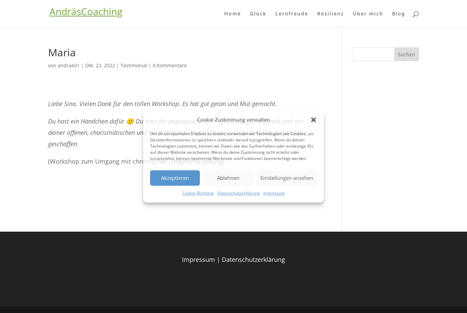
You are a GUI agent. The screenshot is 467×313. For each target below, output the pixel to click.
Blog (398, 14)
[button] (313, 119)
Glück (258, 14)
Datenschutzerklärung (238, 193)
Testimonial (134, 65)
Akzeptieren (175, 178)
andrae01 (69, 65)
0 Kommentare (170, 65)
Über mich (368, 14)
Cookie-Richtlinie (198, 193)
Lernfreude (291, 14)
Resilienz (330, 14)
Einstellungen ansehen (286, 178)
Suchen (406, 54)
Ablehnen (228, 178)
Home (232, 14)
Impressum (274, 193)
